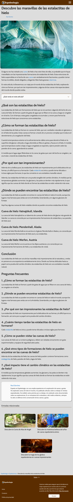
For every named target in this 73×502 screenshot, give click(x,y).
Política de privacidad (8, 497)
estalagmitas (6, 359)
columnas (52, 80)
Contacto (4, 493)
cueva (25, 72)
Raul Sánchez (9, 16)
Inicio (3, 489)
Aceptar (54, 496)
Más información (64, 491)
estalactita (37, 170)
